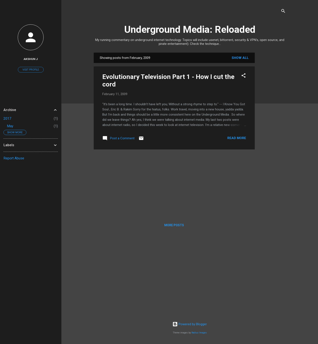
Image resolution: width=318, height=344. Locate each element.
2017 (7, 118)
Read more (236, 138)
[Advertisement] (272, 117)
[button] (243, 76)
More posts (174, 225)
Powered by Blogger (189, 324)
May (10, 126)
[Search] (283, 11)
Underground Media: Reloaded (189, 29)
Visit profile (30, 69)
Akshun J (31, 59)
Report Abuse (13, 158)
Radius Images (199, 332)
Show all (240, 58)
